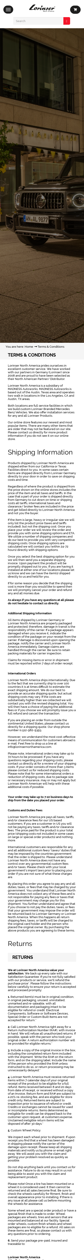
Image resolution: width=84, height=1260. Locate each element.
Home (29, 346)
